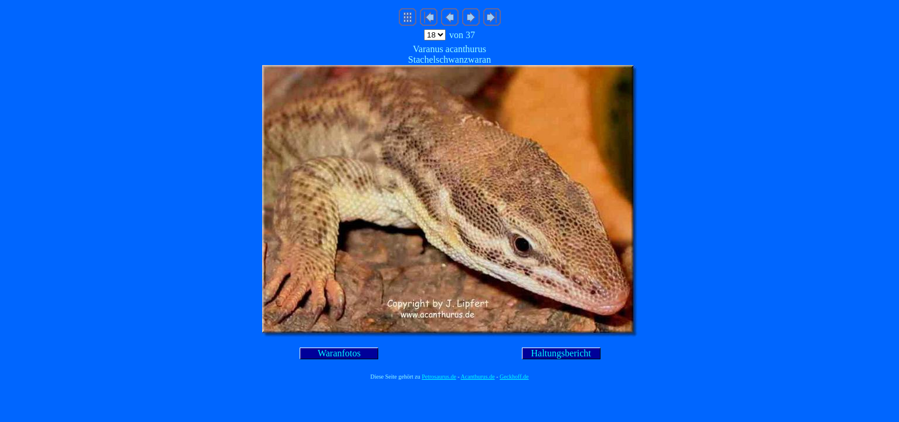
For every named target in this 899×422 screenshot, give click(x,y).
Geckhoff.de (514, 376)
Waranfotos (339, 353)
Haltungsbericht (561, 353)
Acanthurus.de (478, 376)
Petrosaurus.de (439, 376)
